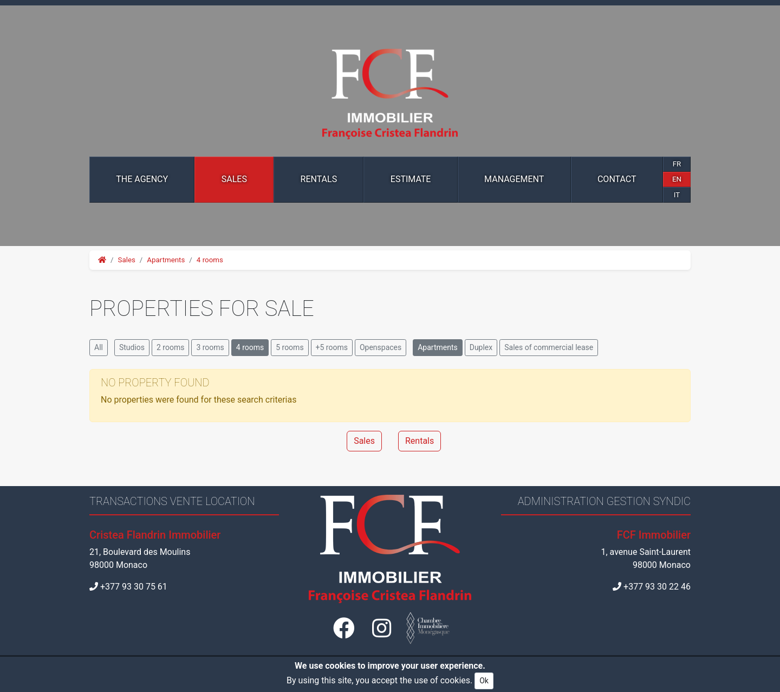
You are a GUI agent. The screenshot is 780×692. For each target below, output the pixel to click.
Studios (132, 347)
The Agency (142, 179)
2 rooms (170, 347)
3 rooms (210, 347)
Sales (234, 179)
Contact (616, 179)
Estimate (411, 179)
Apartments (166, 260)
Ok (484, 680)
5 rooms (289, 347)
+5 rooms (332, 347)
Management (514, 179)
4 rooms (210, 260)
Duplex (481, 347)
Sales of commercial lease (548, 347)
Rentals (319, 179)
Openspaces (380, 347)
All (98, 347)
